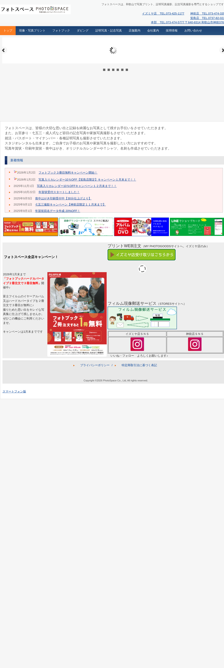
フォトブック (61, 30)
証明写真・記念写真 (108, 30)
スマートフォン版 (14, 391)
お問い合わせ (193, 30)
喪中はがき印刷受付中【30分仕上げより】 (63, 198)
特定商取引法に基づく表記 (139, 365)
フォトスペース (31, 10)
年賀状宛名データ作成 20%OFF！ (57, 211)
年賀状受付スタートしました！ (59, 192)
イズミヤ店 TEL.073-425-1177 (163, 13)
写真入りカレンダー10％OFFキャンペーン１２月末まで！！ (77, 186)
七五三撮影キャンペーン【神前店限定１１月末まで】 (70, 204)
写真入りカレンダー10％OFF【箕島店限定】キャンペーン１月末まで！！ (87, 179)
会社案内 (153, 30)
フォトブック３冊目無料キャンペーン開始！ (68, 172)
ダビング (83, 30)
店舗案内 (134, 30)
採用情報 (172, 30)
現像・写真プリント (32, 30)
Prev (3, 50)
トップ (7, 30)
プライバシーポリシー (95, 365)
